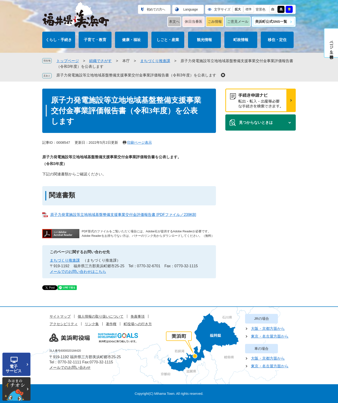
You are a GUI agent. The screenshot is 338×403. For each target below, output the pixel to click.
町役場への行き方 (138, 324)
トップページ (67, 61)
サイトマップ (60, 316)
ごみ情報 (215, 21)
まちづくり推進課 (155, 61)
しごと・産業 (168, 40)
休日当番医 (193, 21)
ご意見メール (237, 21)
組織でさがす (100, 61)
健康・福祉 (131, 40)
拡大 (238, 9)
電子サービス (14, 368)
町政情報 (240, 40)
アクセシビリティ (64, 324)
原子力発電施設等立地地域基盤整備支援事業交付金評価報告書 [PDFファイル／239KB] (123, 215)
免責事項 (138, 316)
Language (190, 9)
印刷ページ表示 (139, 142)
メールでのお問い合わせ (70, 367)
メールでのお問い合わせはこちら (78, 272)
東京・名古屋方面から (269, 336)
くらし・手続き (59, 40)
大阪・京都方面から (268, 329)
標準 (249, 9)
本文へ (174, 21)
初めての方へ (156, 9)
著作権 (111, 324)
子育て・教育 (95, 40)
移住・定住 (277, 40)
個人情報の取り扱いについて (100, 316)
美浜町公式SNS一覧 (271, 21)
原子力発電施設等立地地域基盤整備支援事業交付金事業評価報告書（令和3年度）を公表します (136, 75)
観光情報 (204, 40)
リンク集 (92, 324)
